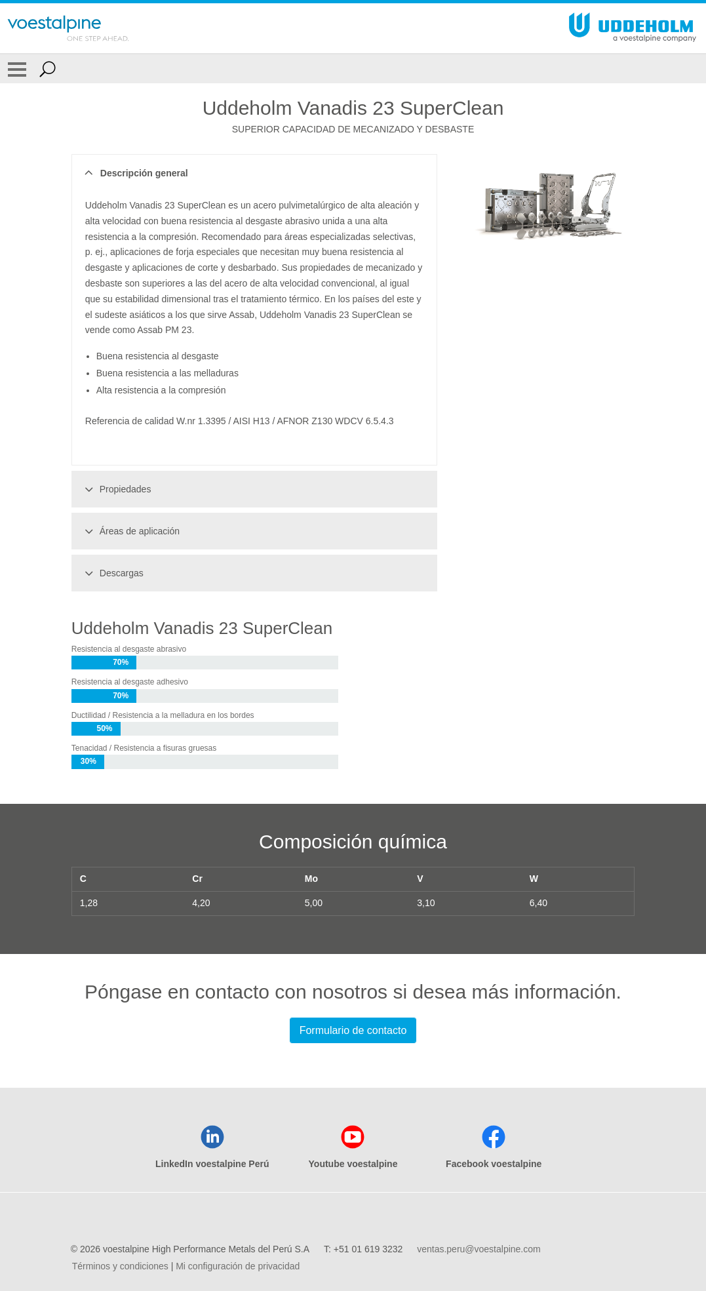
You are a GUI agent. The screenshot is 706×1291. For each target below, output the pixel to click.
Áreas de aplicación (130, 531)
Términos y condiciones (120, 1266)
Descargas (112, 573)
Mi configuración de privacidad (238, 1266)
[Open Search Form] (47, 68)
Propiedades (116, 489)
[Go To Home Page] (68, 28)
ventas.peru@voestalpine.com (479, 1249)
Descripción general (134, 173)
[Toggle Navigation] (17, 68)
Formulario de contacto (353, 1030)
